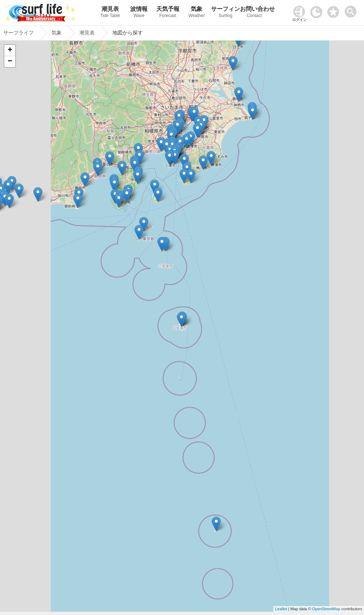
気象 (196, 13)
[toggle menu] (352, 9)
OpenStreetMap (326, 609)
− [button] (10, 61)
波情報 (139, 13)
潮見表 (110, 13)
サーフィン (225, 13)
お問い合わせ (254, 13)
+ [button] (10, 50)
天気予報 (167, 13)
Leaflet (281, 609)
